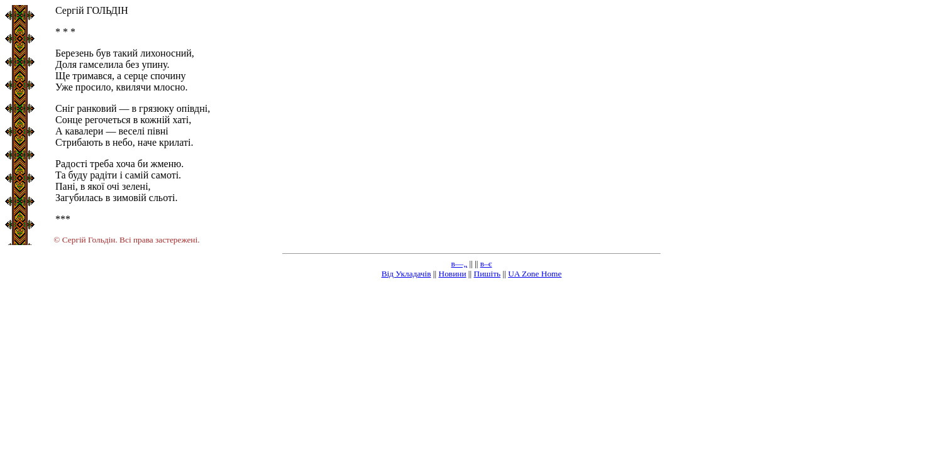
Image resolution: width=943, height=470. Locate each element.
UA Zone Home (534, 273)
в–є (486, 263)
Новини (452, 273)
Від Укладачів (406, 273)
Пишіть (487, 273)
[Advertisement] (471, 377)
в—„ (459, 263)
